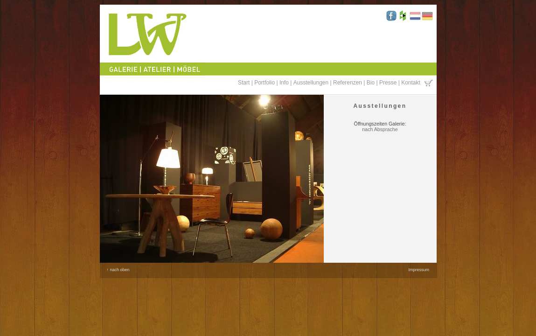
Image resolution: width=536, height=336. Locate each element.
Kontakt (410, 82)
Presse (388, 82)
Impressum (419, 269)
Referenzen (347, 82)
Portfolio (264, 82)
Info (284, 82)
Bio (371, 82)
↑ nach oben (118, 269)
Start (244, 82)
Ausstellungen (310, 82)
